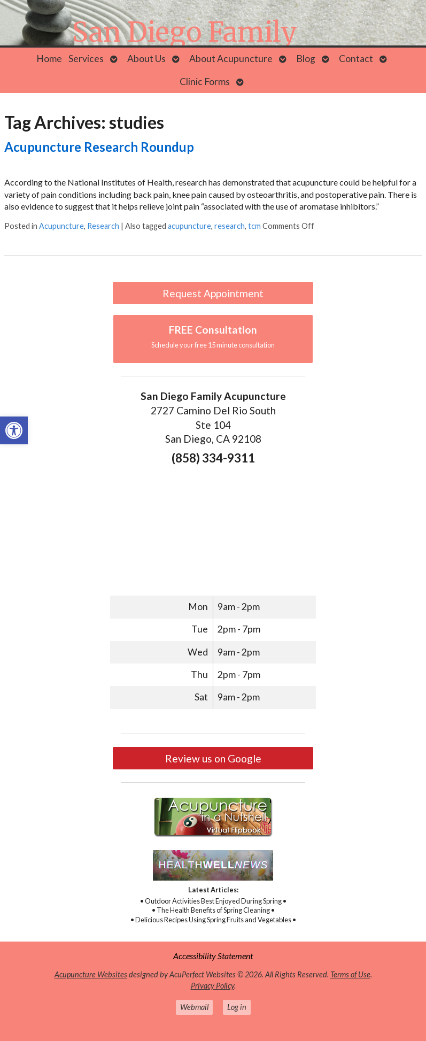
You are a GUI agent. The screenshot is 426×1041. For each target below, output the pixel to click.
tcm (254, 225)
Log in (236, 1007)
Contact (356, 58)
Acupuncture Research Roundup (99, 147)
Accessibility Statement (213, 956)
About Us (146, 58)
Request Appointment (213, 293)
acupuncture (189, 225)
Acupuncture (61, 225)
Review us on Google (213, 758)
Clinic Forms (205, 81)
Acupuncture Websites (91, 974)
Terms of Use (350, 974)
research (229, 225)
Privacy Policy (212, 985)
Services (86, 58)
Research (103, 225)
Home (49, 58)
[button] (14, 430)
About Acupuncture (231, 58)
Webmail (194, 1007)
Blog (305, 58)
